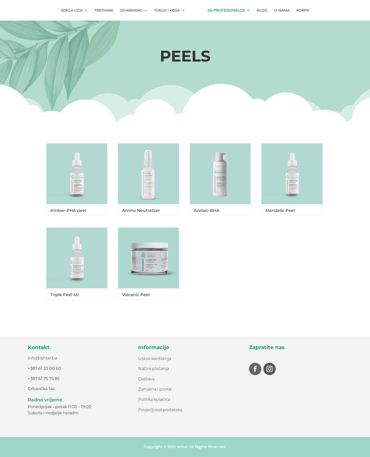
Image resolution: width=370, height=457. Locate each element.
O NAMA (282, 10)
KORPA (302, 10)
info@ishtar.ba (42, 358)
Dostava (146, 378)
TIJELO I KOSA (167, 10)
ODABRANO (131, 10)
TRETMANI (103, 10)
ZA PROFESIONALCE (226, 10)
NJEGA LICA (71, 10)
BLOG (262, 10)
